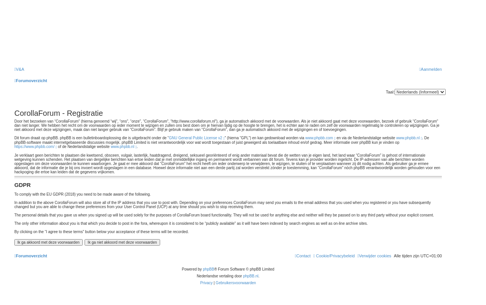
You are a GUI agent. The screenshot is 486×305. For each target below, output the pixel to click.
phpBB (208, 269)
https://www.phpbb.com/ (34, 147)
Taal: (390, 92)
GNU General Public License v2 (195, 138)
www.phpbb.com (319, 138)
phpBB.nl (251, 276)
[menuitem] (19, 69)
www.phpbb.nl (408, 138)
